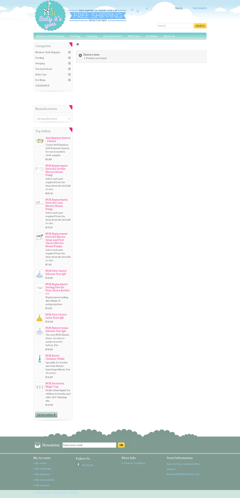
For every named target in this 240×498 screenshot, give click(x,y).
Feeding (75, 36)
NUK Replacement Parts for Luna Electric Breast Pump (57, 204)
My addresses (42, 474)
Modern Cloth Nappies (50, 36)
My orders (41, 463)
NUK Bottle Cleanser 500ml (55, 357)
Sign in (178, 8)
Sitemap (73, 492)
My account (42, 458)
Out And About (112, 36)
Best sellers (60, 492)
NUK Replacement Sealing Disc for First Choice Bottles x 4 (57, 289)
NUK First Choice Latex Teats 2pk (56, 316)
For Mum (151, 36)
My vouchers (42, 485)
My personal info (44, 479)
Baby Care (134, 36)
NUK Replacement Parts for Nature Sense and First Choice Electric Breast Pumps (57, 240)
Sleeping (92, 36)
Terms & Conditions (134, 463)
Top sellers (43, 131)
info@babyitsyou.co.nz (186, 474)
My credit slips (43, 468)
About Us (169, 36)
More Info (129, 458)
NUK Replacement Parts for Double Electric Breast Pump (57, 170)
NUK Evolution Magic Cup (55, 385)
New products (43, 492)
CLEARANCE (42, 85)
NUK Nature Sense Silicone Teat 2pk (57, 329)
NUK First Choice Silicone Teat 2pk (56, 272)
